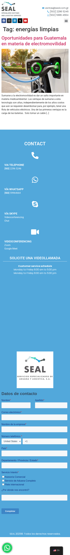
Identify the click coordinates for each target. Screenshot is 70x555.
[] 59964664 (12, 193)
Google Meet (10, 248)
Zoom (7, 245)
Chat (6, 220)
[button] (66, 20)
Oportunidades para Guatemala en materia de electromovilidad (33, 40)
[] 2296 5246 (12, 168)
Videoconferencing (14, 217)
